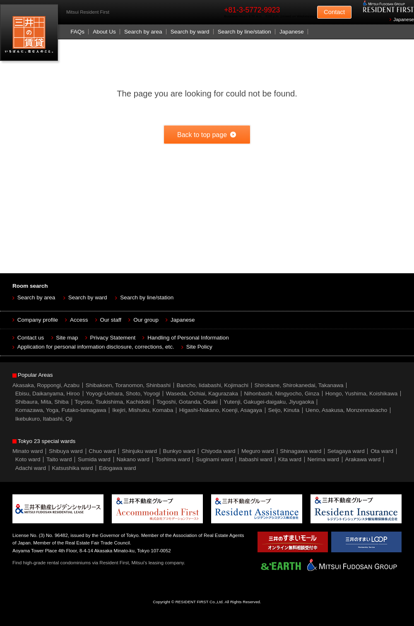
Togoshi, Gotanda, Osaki (187, 402)
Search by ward (190, 32)
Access (79, 320)
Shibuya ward (66, 451)
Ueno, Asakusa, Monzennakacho (346, 410)
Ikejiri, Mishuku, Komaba (142, 410)
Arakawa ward (363, 459)
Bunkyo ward (179, 451)
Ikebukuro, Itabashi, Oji (43, 419)
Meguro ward (257, 451)
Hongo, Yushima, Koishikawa (361, 393)
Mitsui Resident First (31, 34)
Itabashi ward (255, 459)
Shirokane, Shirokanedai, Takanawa (298, 385)
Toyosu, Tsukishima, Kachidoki (112, 402)
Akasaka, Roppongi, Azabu (45, 385)
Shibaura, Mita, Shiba (42, 402)
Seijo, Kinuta (284, 410)
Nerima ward (323, 459)
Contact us (30, 338)
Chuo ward (102, 451)
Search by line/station (244, 32)
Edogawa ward (117, 468)
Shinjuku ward (139, 451)
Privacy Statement (113, 338)
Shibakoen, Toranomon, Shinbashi (128, 385)
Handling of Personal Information (188, 338)
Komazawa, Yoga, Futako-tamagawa (60, 410)
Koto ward (28, 459)
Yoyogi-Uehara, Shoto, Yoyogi (123, 393)
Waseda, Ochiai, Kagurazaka (202, 393)
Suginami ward (214, 459)
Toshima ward (172, 459)
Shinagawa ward (300, 451)
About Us (104, 32)
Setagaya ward (346, 451)
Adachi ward (30, 468)
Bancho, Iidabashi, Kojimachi (212, 385)
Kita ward (289, 459)
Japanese (403, 19)
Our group (146, 320)
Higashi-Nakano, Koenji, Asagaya (220, 410)
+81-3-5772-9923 (252, 10)
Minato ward (27, 451)
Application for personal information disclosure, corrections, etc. (95, 347)
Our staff (111, 320)
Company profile (37, 320)
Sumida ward (94, 459)
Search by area (143, 32)
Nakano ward (132, 459)
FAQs (77, 32)
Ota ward (382, 451)
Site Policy (199, 347)
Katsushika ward (72, 468)
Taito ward (59, 459)
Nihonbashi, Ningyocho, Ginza (282, 393)
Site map (67, 338)
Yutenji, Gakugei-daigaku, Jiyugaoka (269, 402)
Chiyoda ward (218, 451)
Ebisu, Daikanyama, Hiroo (47, 393)
